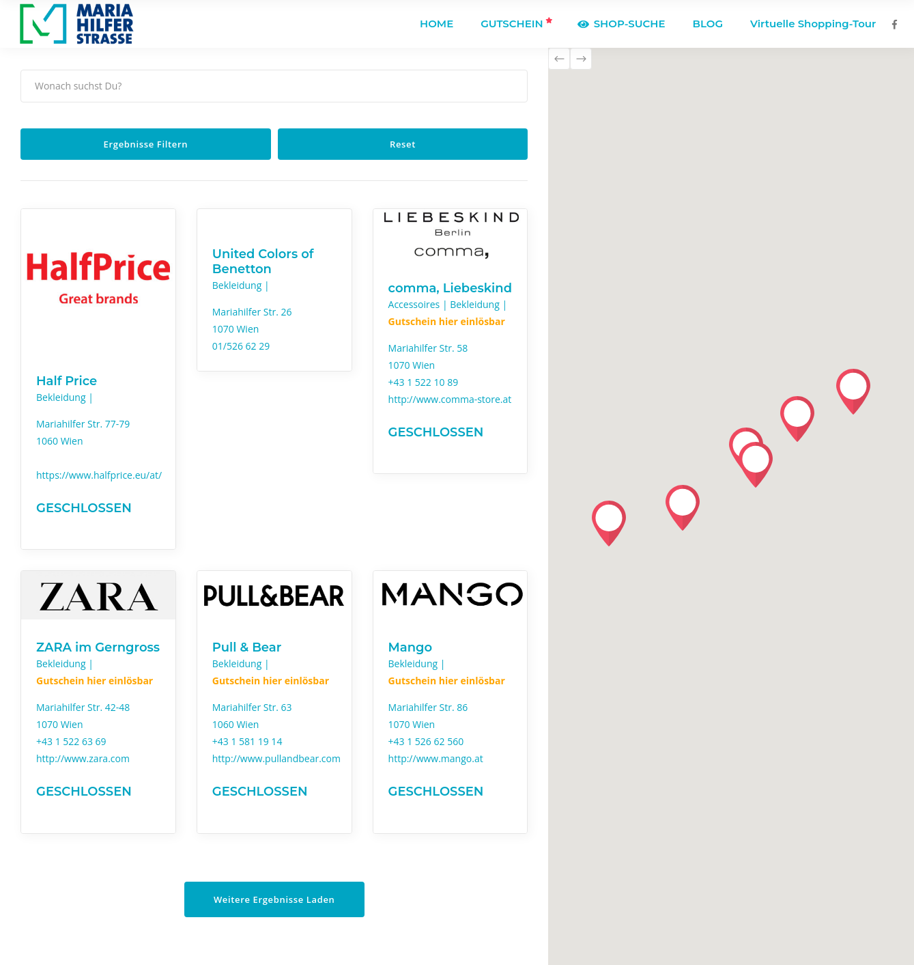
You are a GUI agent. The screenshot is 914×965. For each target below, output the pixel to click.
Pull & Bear (246, 647)
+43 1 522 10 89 (423, 382)
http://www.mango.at (435, 758)
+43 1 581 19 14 (247, 741)
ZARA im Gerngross (98, 647)
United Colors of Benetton (263, 262)
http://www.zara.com (83, 758)
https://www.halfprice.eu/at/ (99, 474)
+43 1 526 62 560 (426, 741)
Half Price (66, 381)
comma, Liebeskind (450, 288)
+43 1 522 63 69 (71, 741)
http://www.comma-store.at (450, 399)
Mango (410, 647)
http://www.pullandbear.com (276, 758)
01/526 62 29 (241, 345)
